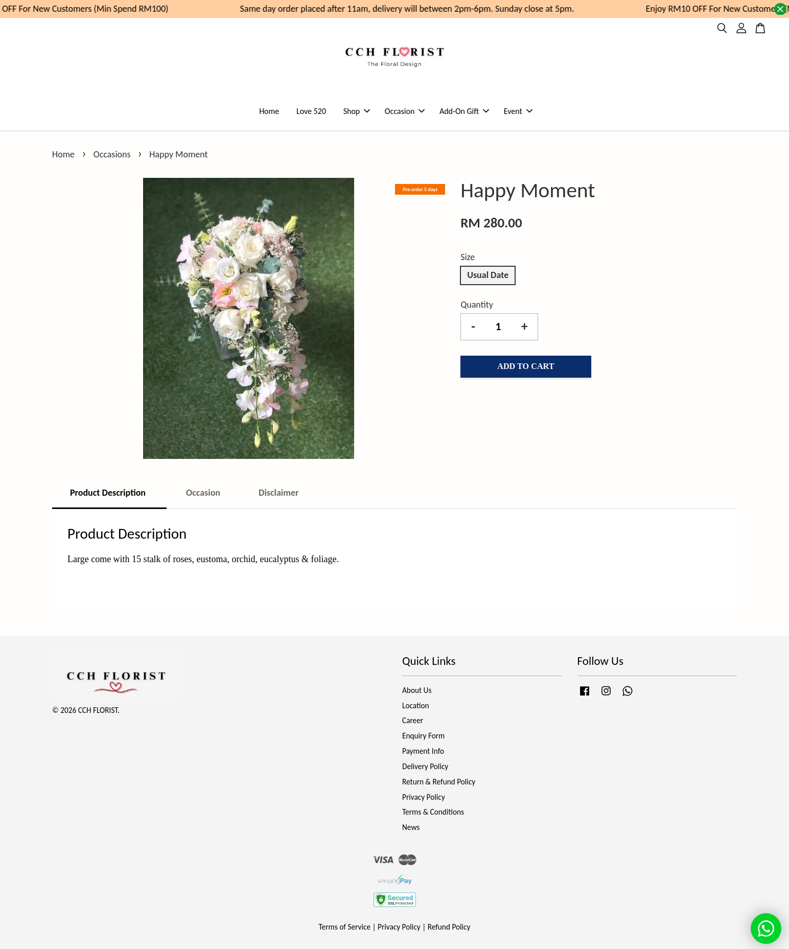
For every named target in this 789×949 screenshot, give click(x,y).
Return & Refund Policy (438, 781)
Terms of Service (345, 927)
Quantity (476, 304)
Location (415, 705)
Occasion (405, 111)
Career (412, 720)
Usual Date (487, 275)
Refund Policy (449, 927)
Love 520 (311, 111)
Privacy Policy (423, 797)
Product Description (109, 492)
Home (269, 111)
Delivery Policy (425, 766)
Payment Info (423, 751)
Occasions (113, 154)
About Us (416, 690)
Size (467, 257)
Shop (356, 111)
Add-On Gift (464, 111)
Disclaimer (278, 492)
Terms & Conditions (433, 812)
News (411, 827)
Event (518, 111)
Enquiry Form (423, 735)
